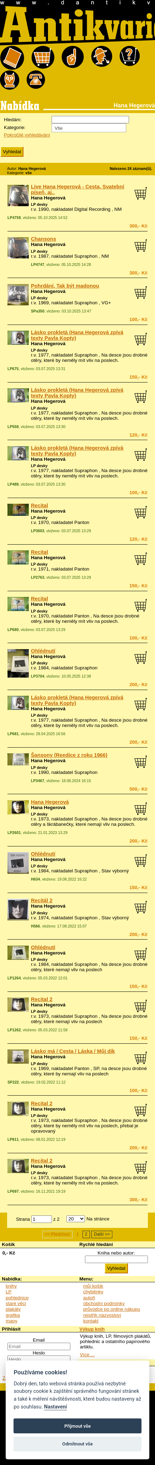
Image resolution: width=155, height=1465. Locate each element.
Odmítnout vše (77, 1444)
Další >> (102, 1234)
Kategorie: (15, 127)
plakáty (13, 1309)
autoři (89, 1297)
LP (8, 1291)
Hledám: (13, 119)
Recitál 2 (41, 900)
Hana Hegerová (48, 197)
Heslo (39, 1353)
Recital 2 (41, 999)
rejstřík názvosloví (102, 1315)
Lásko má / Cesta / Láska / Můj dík (73, 1051)
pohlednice (17, 1297)
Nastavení (55, 1407)
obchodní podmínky (103, 1303)
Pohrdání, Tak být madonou (65, 286)
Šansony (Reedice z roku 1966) (69, 755)
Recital (39, 505)
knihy (11, 1286)
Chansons (43, 239)
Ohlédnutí (43, 651)
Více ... (87, 1354)
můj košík (93, 1286)
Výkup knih (92, 1329)
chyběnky (93, 1291)
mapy (11, 1321)
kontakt (90, 1321)
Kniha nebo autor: (116, 1253)
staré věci (16, 1303)
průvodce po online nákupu (111, 1309)
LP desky (39, 204)
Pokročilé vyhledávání (27, 135)
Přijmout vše (77, 1426)
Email (38, 1340)
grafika (13, 1315)
